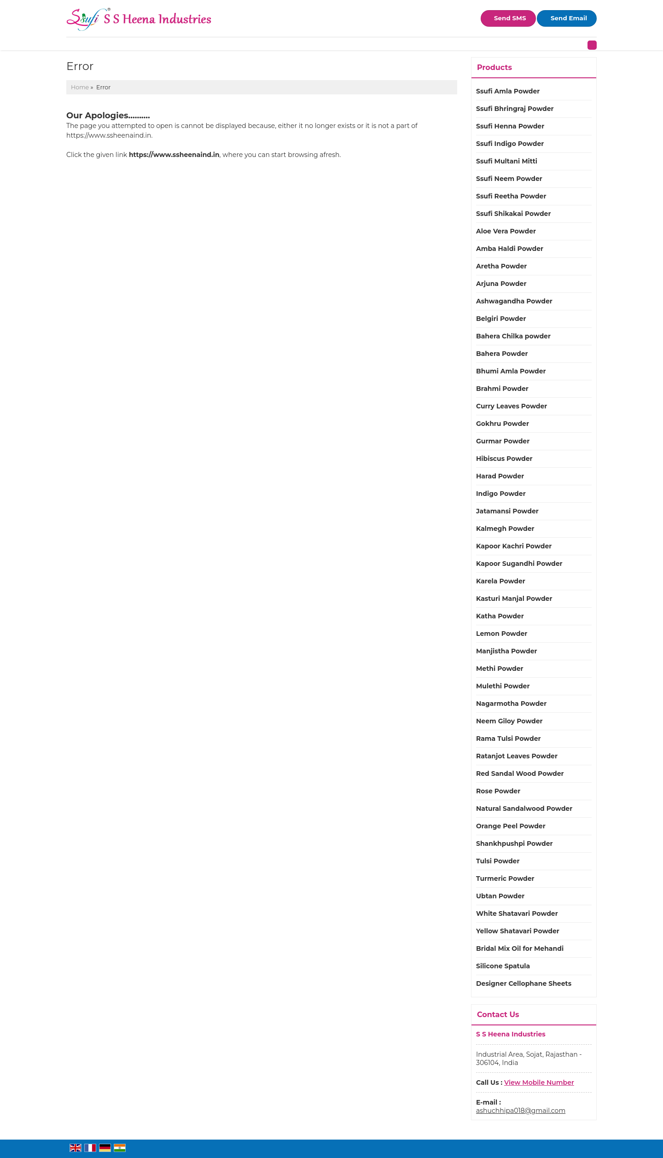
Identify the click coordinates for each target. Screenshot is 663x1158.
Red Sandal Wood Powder (520, 773)
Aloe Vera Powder (506, 231)
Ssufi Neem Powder (509, 179)
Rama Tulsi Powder (508, 738)
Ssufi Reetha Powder (511, 196)
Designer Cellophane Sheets (523, 983)
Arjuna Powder (501, 283)
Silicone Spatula (503, 966)
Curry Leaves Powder (511, 406)
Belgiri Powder (501, 318)
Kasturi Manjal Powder (514, 598)
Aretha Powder (501, 266)
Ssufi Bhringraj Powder (515, 109)
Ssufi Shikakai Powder (513, 213)
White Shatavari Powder (517, 913)
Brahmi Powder (502, 388)
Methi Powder (499, 668)
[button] (539, 1082)
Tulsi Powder (497, 861)
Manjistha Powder (506, 651)
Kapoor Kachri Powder (514, 546)
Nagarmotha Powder (511, 703)
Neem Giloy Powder (509, 721)
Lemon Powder (501, 633)
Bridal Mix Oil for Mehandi (520, 948)
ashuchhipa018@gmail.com (520, 1110)
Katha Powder (500, 616)
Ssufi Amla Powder (508, 91)
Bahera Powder (502, 353)
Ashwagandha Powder (514, 301)
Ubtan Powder (500, 896)
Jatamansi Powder (507, 511)
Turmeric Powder (505, 878)
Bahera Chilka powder (513, 336)
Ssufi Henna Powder (510, 126)
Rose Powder (498, 791)
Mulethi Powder (503, 686)
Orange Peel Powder (511, 826)
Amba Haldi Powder (509, 248)
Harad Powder (500, 476)
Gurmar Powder (502, 441)
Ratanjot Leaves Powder (517, 756)
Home (80, 87)
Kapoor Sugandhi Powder (519, 563)
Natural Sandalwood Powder (524, 808)
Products (494, 67)
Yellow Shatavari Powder (517, 931)
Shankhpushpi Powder (514, 843)
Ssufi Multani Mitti (506, 161)
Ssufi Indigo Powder (510, 144)
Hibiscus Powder (504, 458)
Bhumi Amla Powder (511, 371)
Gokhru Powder (502, 423)
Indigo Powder (501, 493)
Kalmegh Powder (505, 528)
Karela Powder (500, 581)
